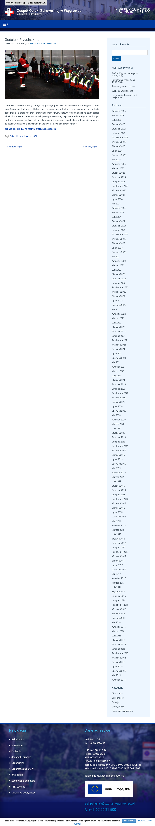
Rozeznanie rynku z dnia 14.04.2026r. (123, 81)
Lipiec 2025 (117, 151)
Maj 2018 (116, 521)
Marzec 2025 (118, 168)
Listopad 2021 (118, 336)
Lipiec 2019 (117, 459)
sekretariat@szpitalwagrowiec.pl (110, 803)
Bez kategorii (118, 698)
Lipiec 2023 (117, 248)
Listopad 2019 (118, 442)
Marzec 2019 (118, 477)
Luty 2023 (116, 270)
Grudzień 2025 (119, 129)
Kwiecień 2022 (119, 314)
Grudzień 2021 (119, 331)
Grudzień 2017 (119, 543)
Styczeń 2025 (118, 173)
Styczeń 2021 (118, 380)
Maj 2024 (116, 203)
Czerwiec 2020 (119, 411)
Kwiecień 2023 (119, 261)
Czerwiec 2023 (119, 252)
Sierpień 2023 (118, 243)
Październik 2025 (120, 137)
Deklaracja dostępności (23, 792)
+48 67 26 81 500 (134, 12)
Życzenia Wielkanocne (122, 91)
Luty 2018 (116, 534)
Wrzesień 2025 (119, 142)
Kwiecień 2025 (119, 164)
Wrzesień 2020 (119, 397)
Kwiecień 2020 (119, 419)
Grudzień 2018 (119, 490)
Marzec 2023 (118, 265)
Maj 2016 (116, 622)
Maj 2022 (116, 309)
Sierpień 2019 (118, 455)
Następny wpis (90, 146)
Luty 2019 (116, 481)
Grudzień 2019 (119, 437)
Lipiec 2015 (117, 666)
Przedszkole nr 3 (24, 136)
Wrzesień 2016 (119, 609)
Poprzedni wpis (14, 146)
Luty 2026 (116, 120)
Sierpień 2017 (118, 561)
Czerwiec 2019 (119, 464)
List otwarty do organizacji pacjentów (124, 96)
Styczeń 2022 (118, 327)
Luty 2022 (116, 322)
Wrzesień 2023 (119, 239)
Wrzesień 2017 (119, 556)
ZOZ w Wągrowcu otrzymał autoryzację (125, 74)
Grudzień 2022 (119, 278)
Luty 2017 (116, 587)
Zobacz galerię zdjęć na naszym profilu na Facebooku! (30, 129)
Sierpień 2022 (118, 296)
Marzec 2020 (118, 424)
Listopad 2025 (118, 133)
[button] (16, 2)
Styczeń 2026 (118, 124)
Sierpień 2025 (118, 146)
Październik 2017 (120, 552)
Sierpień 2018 (118, 508)
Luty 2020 (116, 428)
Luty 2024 (116, 217)
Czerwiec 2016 (119, 618)
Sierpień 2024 (118, 195)
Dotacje (115, 702)
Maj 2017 (116, 574)
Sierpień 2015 (118, 662)
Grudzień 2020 (119, 384)
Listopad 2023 (118, 230)
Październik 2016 (120, 605)
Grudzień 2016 (119, 596)
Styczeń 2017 (118, 591)
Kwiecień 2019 (119, 472)
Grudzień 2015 (119, 644)
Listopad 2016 (118, 600)
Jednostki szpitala (21, 757)
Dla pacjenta (17, 763)
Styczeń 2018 (118, 538)
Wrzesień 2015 (119, 658)
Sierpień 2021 (118, 349)
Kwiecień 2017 (119, 578)
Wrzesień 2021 (119, 345)
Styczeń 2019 (118, 486)
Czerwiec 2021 (119, 358)
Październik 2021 (120, 340)
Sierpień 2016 (118, 613)
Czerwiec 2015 (119, 671)
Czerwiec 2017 (119, 569)
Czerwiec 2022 (119, 305)
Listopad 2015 (118, 649)
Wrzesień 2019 (119, 450)
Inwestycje (17, 774)
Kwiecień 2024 (119, 208)
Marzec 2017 (118, 583)
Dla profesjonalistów (22, 768)
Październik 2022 (120, 287)
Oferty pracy (118, 706)
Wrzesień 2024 (119, 190)
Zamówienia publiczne (123, 711)
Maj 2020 (116, 415)
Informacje (17, 745)
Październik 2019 (120, 446)
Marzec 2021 (118, 371)
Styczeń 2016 (118, 640)
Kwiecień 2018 (119, 525)
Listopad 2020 (118, 389)
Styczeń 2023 (118, 274)
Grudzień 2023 (119, 226)
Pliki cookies (18, 786)
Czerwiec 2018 (119, 516)
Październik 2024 (120, 186)
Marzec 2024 (118, 212)
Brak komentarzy (48, 44)
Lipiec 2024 (117, 199)
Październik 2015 (120, 653)
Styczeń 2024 (118, 221)
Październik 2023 (120, 234)
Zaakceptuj (129, 821)
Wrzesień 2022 (119, 292)
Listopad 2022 (118, 283)
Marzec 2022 (118, 318)
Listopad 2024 (118, 181)
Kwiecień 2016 (119, 627)
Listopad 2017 (118, 547)
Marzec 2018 (118, 530)
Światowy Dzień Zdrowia (123, 86)
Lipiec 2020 (117, 406)
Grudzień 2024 (119, 177)
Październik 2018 (120, 499)
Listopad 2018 (118, 494)
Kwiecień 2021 (119, 367)
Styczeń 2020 (118, 433)
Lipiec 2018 (117, 512)
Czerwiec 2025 (119, 155)
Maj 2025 (116, 159)
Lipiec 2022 (117, 300)
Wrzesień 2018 (119, 503)
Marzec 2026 (118, 115)
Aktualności (35, 44)
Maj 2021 (116, 362)
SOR (35, 136)
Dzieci (13, 136)
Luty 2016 (116, 635)
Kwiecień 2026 (119, 111)
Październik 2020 (120, 393)
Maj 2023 (116, 256)
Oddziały (16, 751)
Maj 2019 (116, 468)
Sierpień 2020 (118, 402)
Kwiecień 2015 (119, 680)
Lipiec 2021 (117, 353)
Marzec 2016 (118, 631)
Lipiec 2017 (117, 565)
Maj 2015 (116, 675)
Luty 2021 (116, 375)
